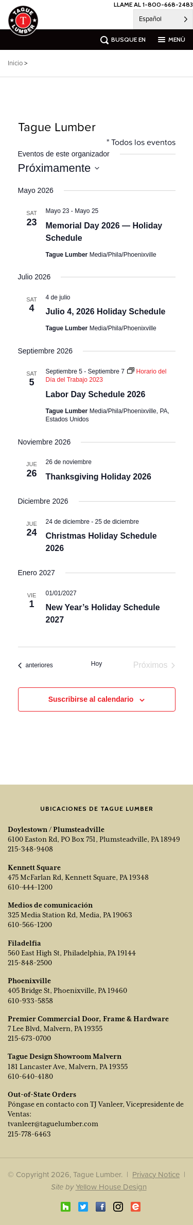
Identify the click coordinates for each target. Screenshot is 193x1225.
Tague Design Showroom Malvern (64, 1056)
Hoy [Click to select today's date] (96, 663)
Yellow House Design (111, 1187)
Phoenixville (29, 981)
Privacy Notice (156, 1174)
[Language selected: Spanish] (163, 19)
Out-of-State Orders (42, 1094)
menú (176, 39)
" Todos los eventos (141, 142)
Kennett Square (34, 867)
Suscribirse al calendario (91, 699)
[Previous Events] (35, 665)
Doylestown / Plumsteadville (56, 829)
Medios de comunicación (50, 905)
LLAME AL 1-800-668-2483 (153, 4)
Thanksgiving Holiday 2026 (98, 476)
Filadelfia (24, 943)
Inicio (15, 63)
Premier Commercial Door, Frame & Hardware (88, 1019)
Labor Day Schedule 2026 (96, 394)
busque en (128, 39)
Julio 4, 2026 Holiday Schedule (106, 311)
